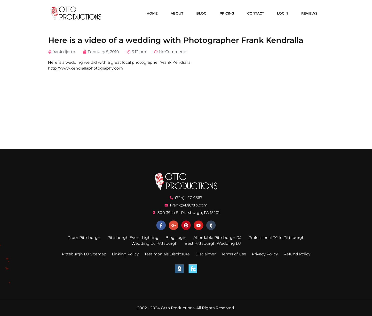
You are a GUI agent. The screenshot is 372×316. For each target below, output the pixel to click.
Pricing (227, 13)
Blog (201, 13)
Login (282, 13)
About (177, 13)
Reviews (309, 13)
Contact (255, 13)
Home (152, 13)
